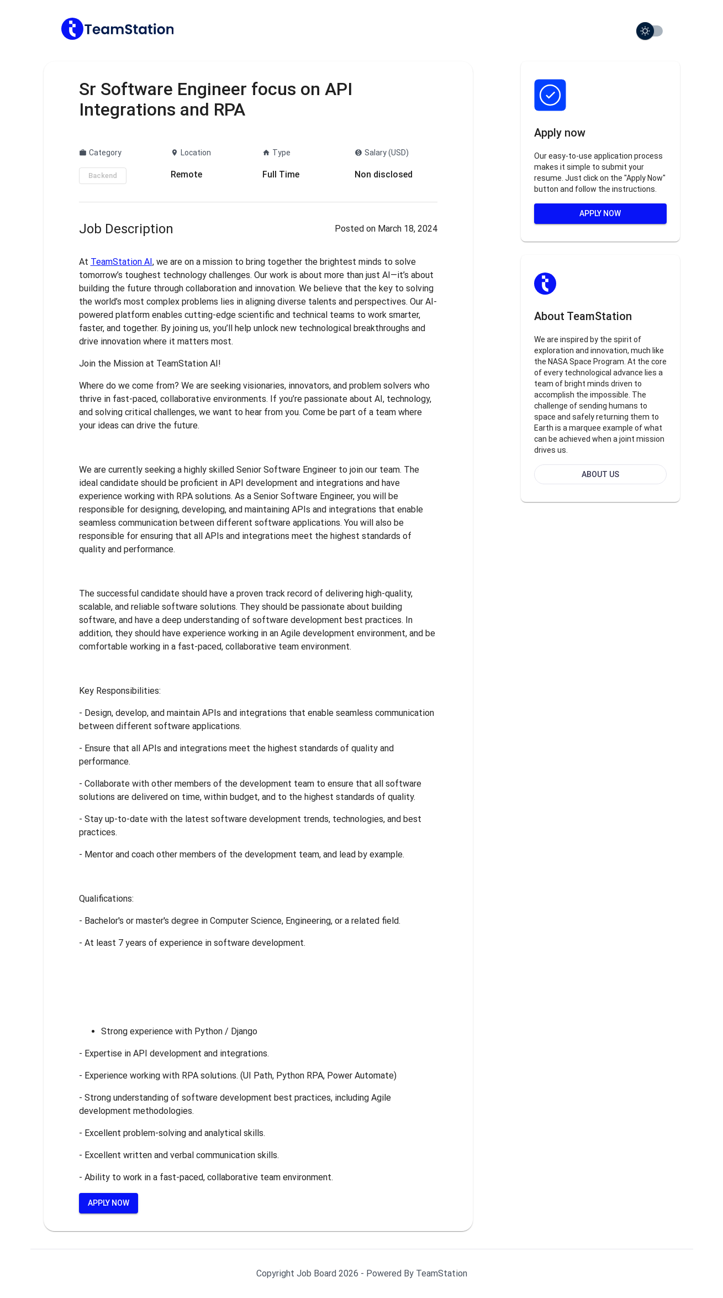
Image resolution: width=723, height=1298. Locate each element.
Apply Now (108, 1202)
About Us (600, 474)
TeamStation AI (121, 262)
